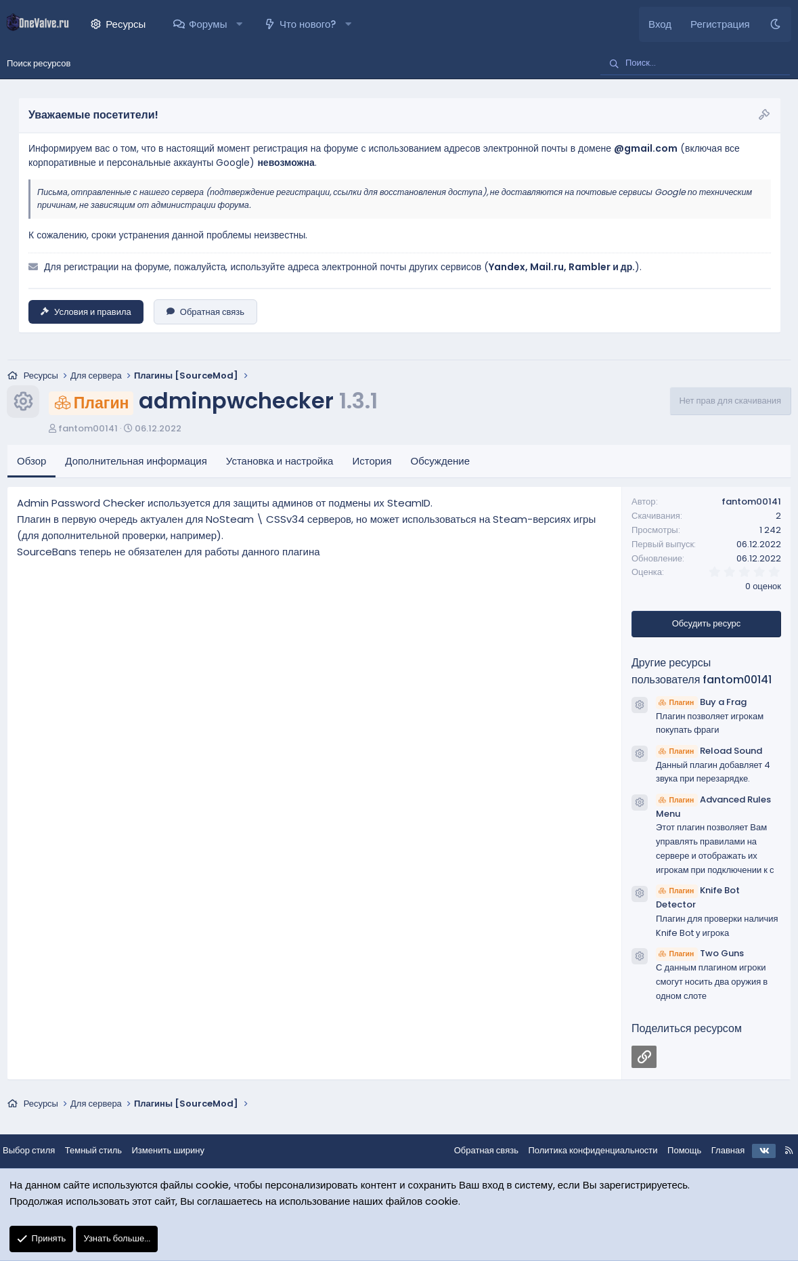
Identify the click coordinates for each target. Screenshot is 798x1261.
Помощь (673, 1151)
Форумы (208, 24)
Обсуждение (440, 462)
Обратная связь (205, 311)
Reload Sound (709, 751)
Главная (717, 1151)
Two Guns (700, 954)
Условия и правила (86, 311)
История (371, 462)
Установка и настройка (280, 462)
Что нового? (308, 24)
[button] (239, 24)
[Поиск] (695, 63)
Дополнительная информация (136, 462)
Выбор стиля (40, 1151)
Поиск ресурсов (38, 63)
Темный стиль (104, 1151)
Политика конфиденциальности (581, 1151)
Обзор (31, 462)
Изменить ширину (179, 1151)
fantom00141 (88, 429)
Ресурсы (126, 24)
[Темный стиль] (775, 24)
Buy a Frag (701, 702)
